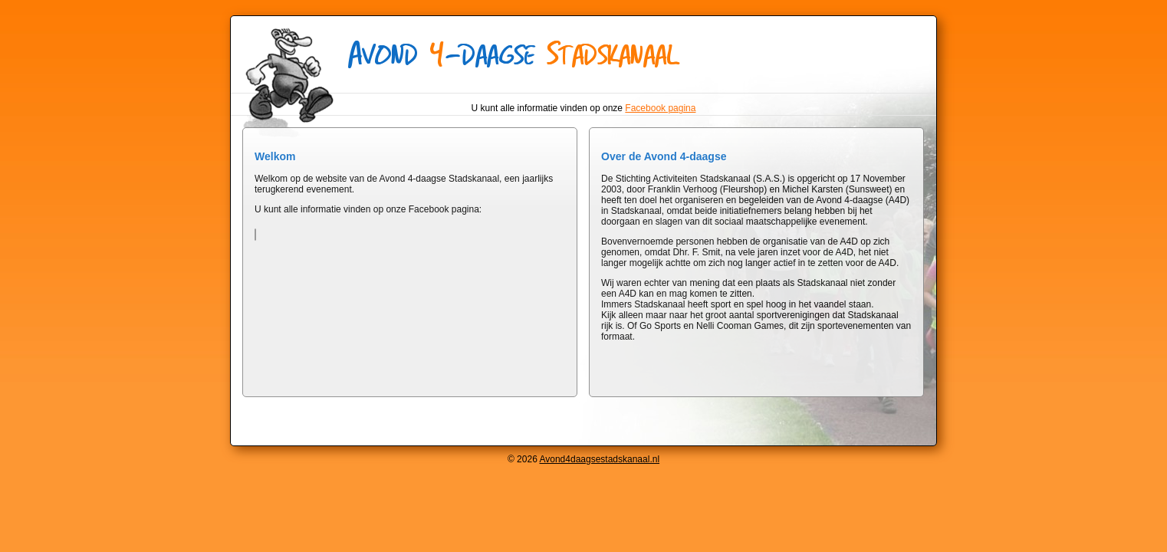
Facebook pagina (660, 108)
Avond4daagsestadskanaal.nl (599, 459)
